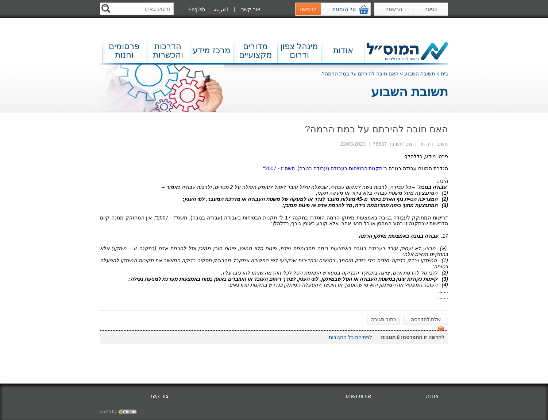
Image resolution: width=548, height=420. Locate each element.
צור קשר (250, 9)
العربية (221, 9)
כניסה (430, 9)
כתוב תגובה (383, 319)
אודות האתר (357, 395)
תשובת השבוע (419, 74)
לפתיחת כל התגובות (350, 337)
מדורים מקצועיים (255, 50)
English (196, 9)
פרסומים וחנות (124, 50)
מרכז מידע (211, 50)
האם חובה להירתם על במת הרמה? (360, 74)
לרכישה (308, 9)
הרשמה (393, 9)
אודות (343, 50)
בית (444, 74)
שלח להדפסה (427, 320)
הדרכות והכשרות (168, 50)
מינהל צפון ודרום (299, 50)
